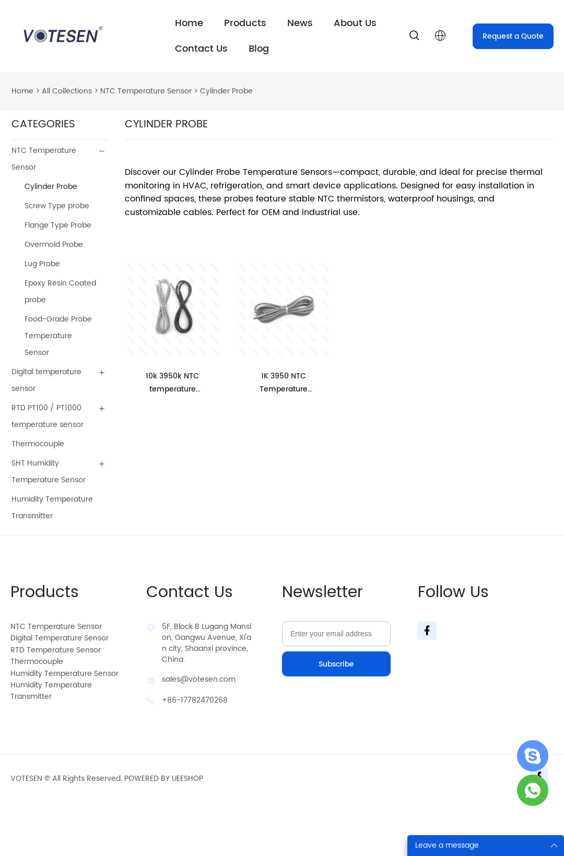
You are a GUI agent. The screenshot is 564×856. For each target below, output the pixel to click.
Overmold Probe (54, 245)
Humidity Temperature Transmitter (52, 507)
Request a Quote (513, 36)
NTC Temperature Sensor (146, 91)
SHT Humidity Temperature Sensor (48, 471)
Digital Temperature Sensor (59, 638)
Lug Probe (42, 264)
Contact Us (201, 48)
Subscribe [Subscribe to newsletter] (336, 664)
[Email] (336, 633)
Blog (259, 48)
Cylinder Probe (226, 91)
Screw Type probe (57, 206)
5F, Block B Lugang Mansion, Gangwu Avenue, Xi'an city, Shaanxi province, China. (206, 643)
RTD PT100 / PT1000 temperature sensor (47, 416)
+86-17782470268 (195, 700)
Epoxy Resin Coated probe (60, 291)
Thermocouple (37, 444)
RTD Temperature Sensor (55, 650)
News (300, 23)
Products (245, 23)
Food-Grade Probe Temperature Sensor (58, 336)
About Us (355, 23)
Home (189, 23)
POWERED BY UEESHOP (163, 778)
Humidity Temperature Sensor (64, 674)
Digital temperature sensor (46, 380)
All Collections (67, 91)
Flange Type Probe (58, 225)
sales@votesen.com (199, 679)
